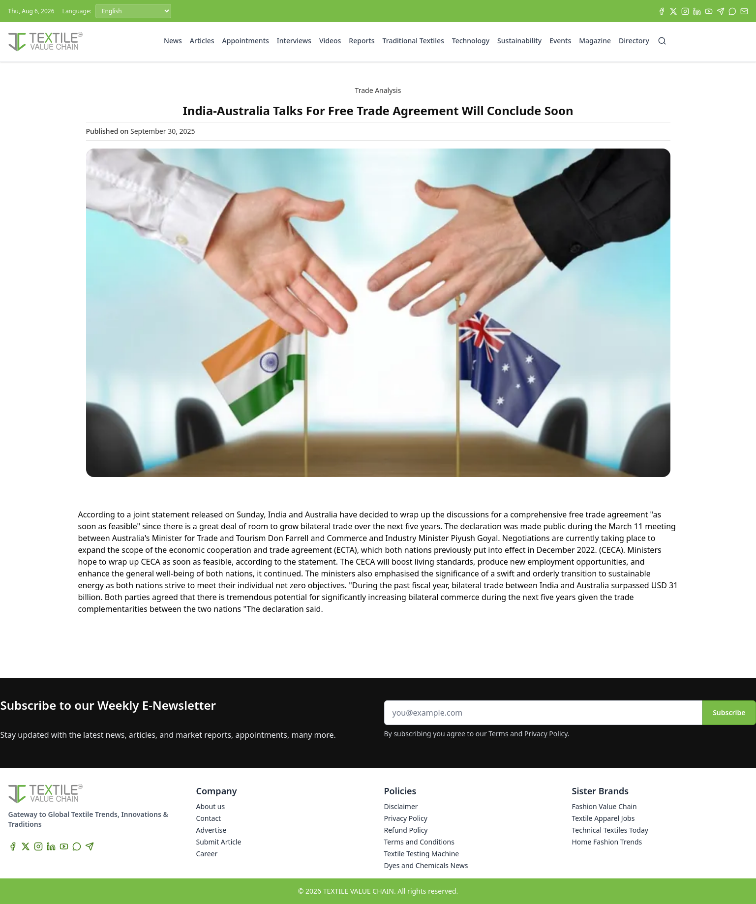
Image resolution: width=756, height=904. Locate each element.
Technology (470, 40)
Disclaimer (401, 806)
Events (560, 40)
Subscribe (729, 712)
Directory (634, 40)
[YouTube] (709, 11)
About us (210, 806)
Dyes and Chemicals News (426, 865)
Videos (330, 40)
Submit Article (219, 841)
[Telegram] (721, 11)
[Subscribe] (744, 11)
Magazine (595, 40)
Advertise (211, 830)
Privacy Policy (546, 733)
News (173, 40)
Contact (208, 818)
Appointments (245, 40)
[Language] (133, 11)
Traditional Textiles (413, 40)
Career (207, 853)
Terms (498, 733)
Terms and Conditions (419, 841)
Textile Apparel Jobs (603, 818)
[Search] (662, 41)
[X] (673, 11)
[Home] (45, 42)
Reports (361, 40)
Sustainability (519, 40)
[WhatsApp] (732, 11)
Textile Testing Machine (421, 853)
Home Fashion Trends (607, 841)
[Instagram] (685, 11)
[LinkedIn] (697, 11)
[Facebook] (661, 11)
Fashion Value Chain (604, 806)
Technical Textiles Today (610, 830)
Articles (202, 40)
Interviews (294, 40)
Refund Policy (406, 830)
